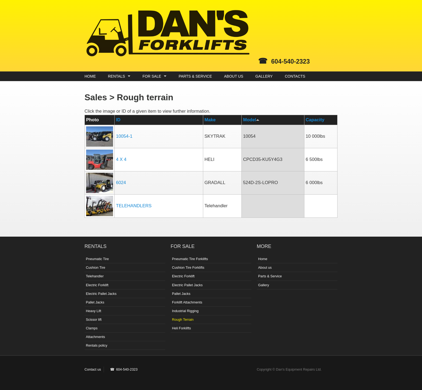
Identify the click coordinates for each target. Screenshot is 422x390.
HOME (90, 76)
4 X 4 (121, 159)
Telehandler (95, 276)
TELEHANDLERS (134, 205)
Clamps (91, 328)
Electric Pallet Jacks (101, 294)
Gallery (263, 285)
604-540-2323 (290, 61)
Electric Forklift (97, 285)
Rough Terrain (183, 319)
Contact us (93, 369)
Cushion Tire (95, 267)
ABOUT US (233, 76)
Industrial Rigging (185, 311)
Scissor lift (93, 319)
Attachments (95, 337)
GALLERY (264, 76)
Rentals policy (96, 345)
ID (118, 119)
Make (210, 119)
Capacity (315, 119)
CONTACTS (295, 76)
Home (262, 259)
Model (251, 119)
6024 (121, 182)
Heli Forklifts (181, 328)
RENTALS (117, 76)
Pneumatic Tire (97, 259)
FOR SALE (153, 76)
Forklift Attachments (187, 302)
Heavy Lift (93, 311)
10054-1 (124, 136)
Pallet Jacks (95, 302)
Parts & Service (270, 276)
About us (265, 267)
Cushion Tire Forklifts (188, 267)
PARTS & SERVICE (195, 76)
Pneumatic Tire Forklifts (190, 259)
